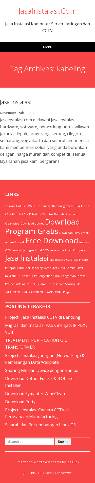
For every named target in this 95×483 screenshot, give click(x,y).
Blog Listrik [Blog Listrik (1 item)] (82, 206)
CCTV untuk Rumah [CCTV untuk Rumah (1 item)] (51, 214)
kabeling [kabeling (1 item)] (37, 268)
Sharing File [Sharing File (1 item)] (73, 284)
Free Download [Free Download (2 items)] (52, 240)
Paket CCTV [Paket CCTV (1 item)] (29, 276)
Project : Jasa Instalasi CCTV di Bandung (42, 317)
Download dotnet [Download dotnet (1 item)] (32, 223)
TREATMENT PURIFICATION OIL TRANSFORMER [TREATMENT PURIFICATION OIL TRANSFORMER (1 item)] (35, 292)
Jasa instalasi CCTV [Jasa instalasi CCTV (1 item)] (61, 259)
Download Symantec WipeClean (35, 393)
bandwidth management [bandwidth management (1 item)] (57, 206)
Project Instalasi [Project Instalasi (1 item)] (15, 284)
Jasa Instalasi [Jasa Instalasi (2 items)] (27, 258)
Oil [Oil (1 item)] (19, 276)
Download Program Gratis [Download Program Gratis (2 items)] (42, 226)
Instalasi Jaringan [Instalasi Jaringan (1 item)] (23, 250)
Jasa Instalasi (15, 102)
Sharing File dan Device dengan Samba (41, 370)
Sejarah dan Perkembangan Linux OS (40, 425)
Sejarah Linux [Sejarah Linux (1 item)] (45, 284)
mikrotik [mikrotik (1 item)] (10, 276)
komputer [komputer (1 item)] (50, 268)
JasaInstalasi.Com (47, 11)
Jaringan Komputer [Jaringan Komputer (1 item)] (74, 250)
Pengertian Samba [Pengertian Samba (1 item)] (73, 276)
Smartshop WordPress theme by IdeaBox (47, 462)
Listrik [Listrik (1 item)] (80, 268)
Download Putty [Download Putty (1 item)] (69, 233)
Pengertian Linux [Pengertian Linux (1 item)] (49, 276)
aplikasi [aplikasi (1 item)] (10, 206)
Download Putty (20, 402)
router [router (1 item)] (31, 284)
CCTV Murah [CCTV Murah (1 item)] (13, 214)
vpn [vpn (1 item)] (68, 292)
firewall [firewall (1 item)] (20, 242)
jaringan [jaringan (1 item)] (55, 250)
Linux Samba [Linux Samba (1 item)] (66, 268)
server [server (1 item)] (60, 284)
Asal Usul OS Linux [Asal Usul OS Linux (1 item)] (28, 206)
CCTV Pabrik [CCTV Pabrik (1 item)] (29, 214)
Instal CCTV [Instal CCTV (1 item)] (42, 250)
